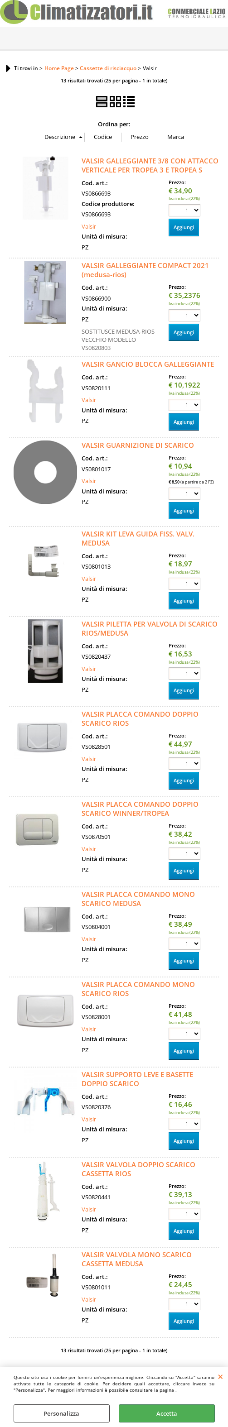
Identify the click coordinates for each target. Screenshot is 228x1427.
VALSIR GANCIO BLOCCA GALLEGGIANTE (148, 364)
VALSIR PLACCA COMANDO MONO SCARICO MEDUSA (138, 899)
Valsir (89, 226)
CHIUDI (220, 1376)
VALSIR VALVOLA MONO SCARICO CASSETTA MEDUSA (137, 1259)
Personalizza (61, 1413)
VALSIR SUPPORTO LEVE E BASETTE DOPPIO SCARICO (137, 1079)
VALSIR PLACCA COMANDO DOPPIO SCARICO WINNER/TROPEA (140, 809)
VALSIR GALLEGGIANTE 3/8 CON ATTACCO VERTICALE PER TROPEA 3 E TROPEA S (150, 165)
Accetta (166, 1413)
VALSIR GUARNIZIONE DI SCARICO (138, 445)
